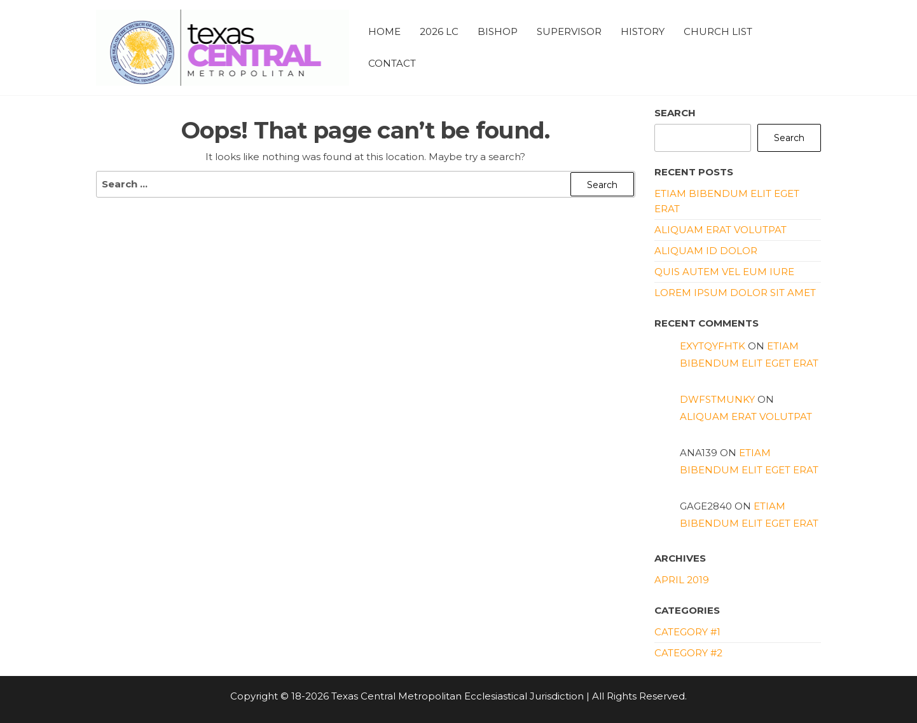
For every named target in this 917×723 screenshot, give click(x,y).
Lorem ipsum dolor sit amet (735, 293)
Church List (718, 31)
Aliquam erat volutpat (720, 230)
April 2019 (681, 580)
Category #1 (687, 632)
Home (384, 31)
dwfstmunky (717, 399)
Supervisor (569, 31)
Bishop (498, 31)
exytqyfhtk (712, 346)
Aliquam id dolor (705, 251)
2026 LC (439, 31)
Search (675, 113)
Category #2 (688, 653)
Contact (392, 63)
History (643, 31)
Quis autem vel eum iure (724, 272)
